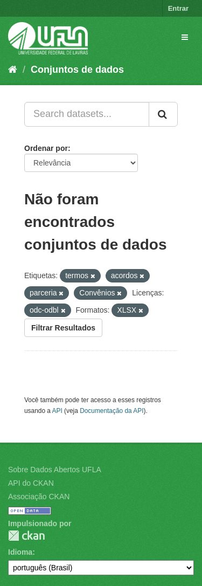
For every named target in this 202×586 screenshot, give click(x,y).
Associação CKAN (38, 496)
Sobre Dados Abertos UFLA (54, 469)
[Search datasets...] (86, 114)
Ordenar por (46, 148)
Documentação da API (111, 411)
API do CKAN (31, 483)
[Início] (12, 69)
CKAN (26, 535)
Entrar (178, 8)
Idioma (20, 552)
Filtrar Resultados (63, 327)
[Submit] (163, 114)
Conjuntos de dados (77, 69)
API (57, 411)
